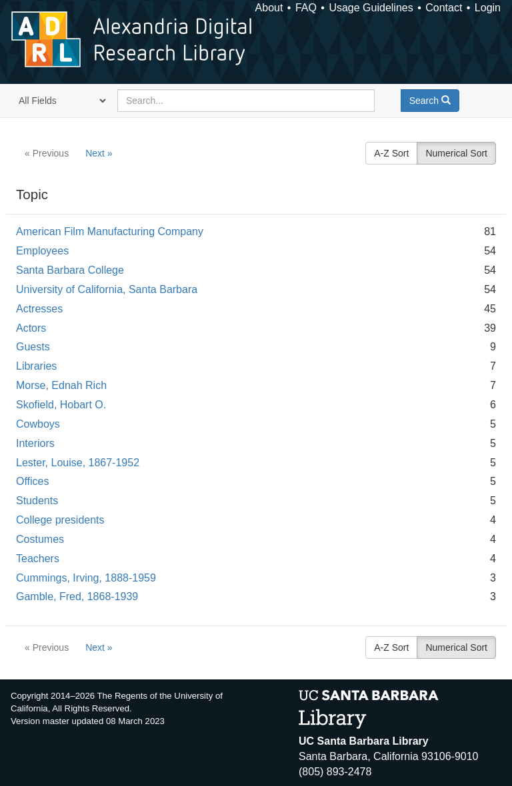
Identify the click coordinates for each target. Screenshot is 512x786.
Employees (42, 250)
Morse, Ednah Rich (61, 385)
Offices (32, 481)
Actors (31, 328)
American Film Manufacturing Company (109, 231)
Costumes (40, 539)
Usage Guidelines (371, 7)
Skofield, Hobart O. (61, 404)
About (269, 7)
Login (488, 7)
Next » (98, 153)
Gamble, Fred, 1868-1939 (77, 596)
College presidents (60, 520)
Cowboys (38, 424)
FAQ (306, 7)
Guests (33, 346)
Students (37, 500)
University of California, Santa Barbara (106, 289)
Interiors (35, 443)
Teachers (37, 558)
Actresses (39, 308)
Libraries (36, 366)
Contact (443, 7)
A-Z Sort (391, 153)
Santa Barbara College (70, 270)
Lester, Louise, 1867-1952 (77, 462)
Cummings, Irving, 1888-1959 (86, 578)
